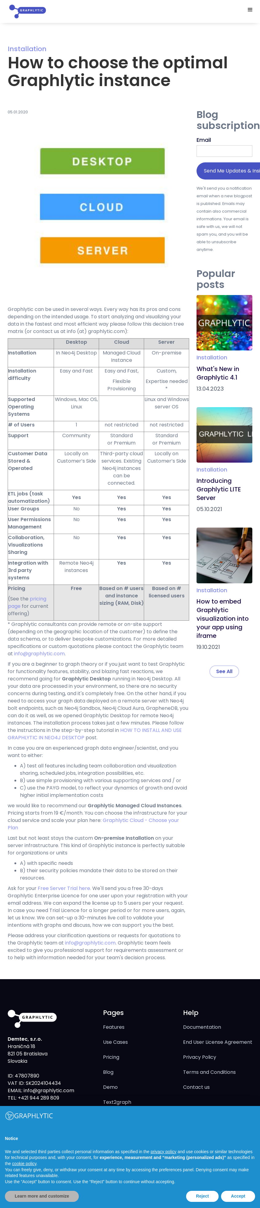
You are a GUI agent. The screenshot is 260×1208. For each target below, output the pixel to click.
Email (204, 140)
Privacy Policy (199, 1057)
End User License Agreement (217, 1042)
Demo (110, 1087)
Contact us (196, 1087)
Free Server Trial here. (64, 888)
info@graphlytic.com (39, 653)
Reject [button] (202, 1196)
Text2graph (117, 1102)
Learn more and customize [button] (42, 1196)
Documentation (202, 1027)
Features (113, 1027)
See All (224, 671)
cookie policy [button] (24, 1163)
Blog (108, 1072)
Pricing (111, 1057)
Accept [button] (238, 1196)
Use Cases (115, 1042)
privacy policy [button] (163, 1151)
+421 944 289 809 (38, 1097)
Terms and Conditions (209, 1072)
